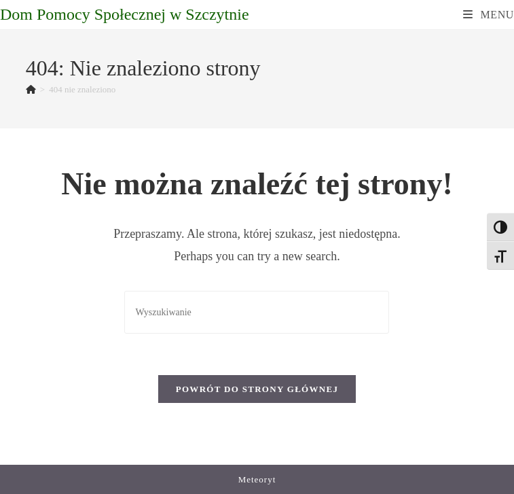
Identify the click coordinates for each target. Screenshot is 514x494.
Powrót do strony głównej (257, 389)
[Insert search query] (256, 312)
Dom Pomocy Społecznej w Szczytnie (124, 14)
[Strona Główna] (31, 89)
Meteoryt (257, 479)
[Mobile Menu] (488, 14)
